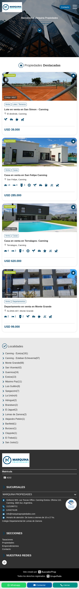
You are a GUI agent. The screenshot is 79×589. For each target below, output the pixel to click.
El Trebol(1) (9, 438)
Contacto (65, 7)
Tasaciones (7, 539)
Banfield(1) (9, 423)
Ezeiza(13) (9, 377)
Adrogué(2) (9, 400)
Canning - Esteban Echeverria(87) (21, 358)
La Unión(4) (9, 395)
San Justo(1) (10, 442)
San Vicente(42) (11, 367)
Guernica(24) (10, 372)
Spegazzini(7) (10, 391)
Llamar (65, 585)
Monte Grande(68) (13, 363)
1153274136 (11, 510)
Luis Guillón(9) (11, 386)
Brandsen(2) (10, 405)
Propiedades (8, 542)
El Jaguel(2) (9, 409)
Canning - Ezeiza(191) (15, 353)
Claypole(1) (9, 433)
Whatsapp (14, 585)
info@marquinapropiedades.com (20, 514)
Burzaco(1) (9, 428)
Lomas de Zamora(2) (14, 414)
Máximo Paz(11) (12, 381)
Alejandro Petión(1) (13, 419)
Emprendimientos (10, 546)
